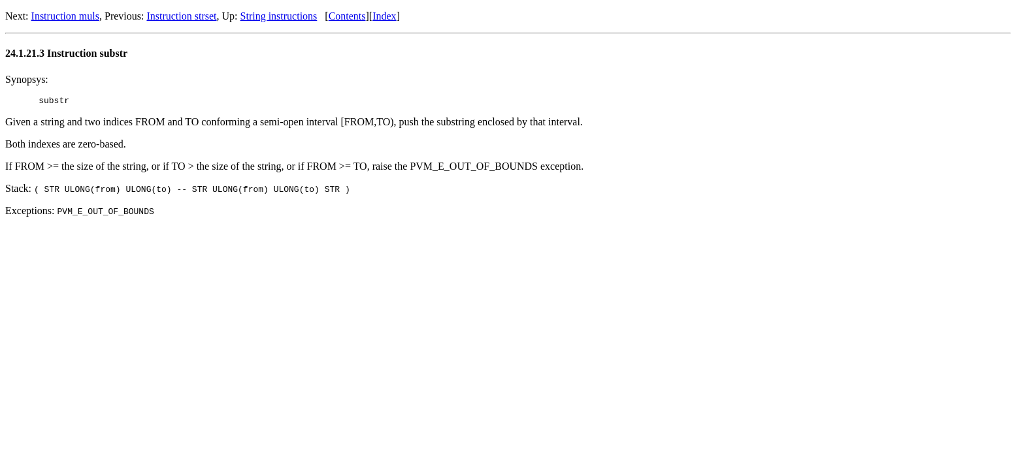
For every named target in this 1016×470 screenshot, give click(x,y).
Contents (347, 16)
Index (384, 16)
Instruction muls (65, 16)
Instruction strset (181, 16)
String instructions (279, 16)
